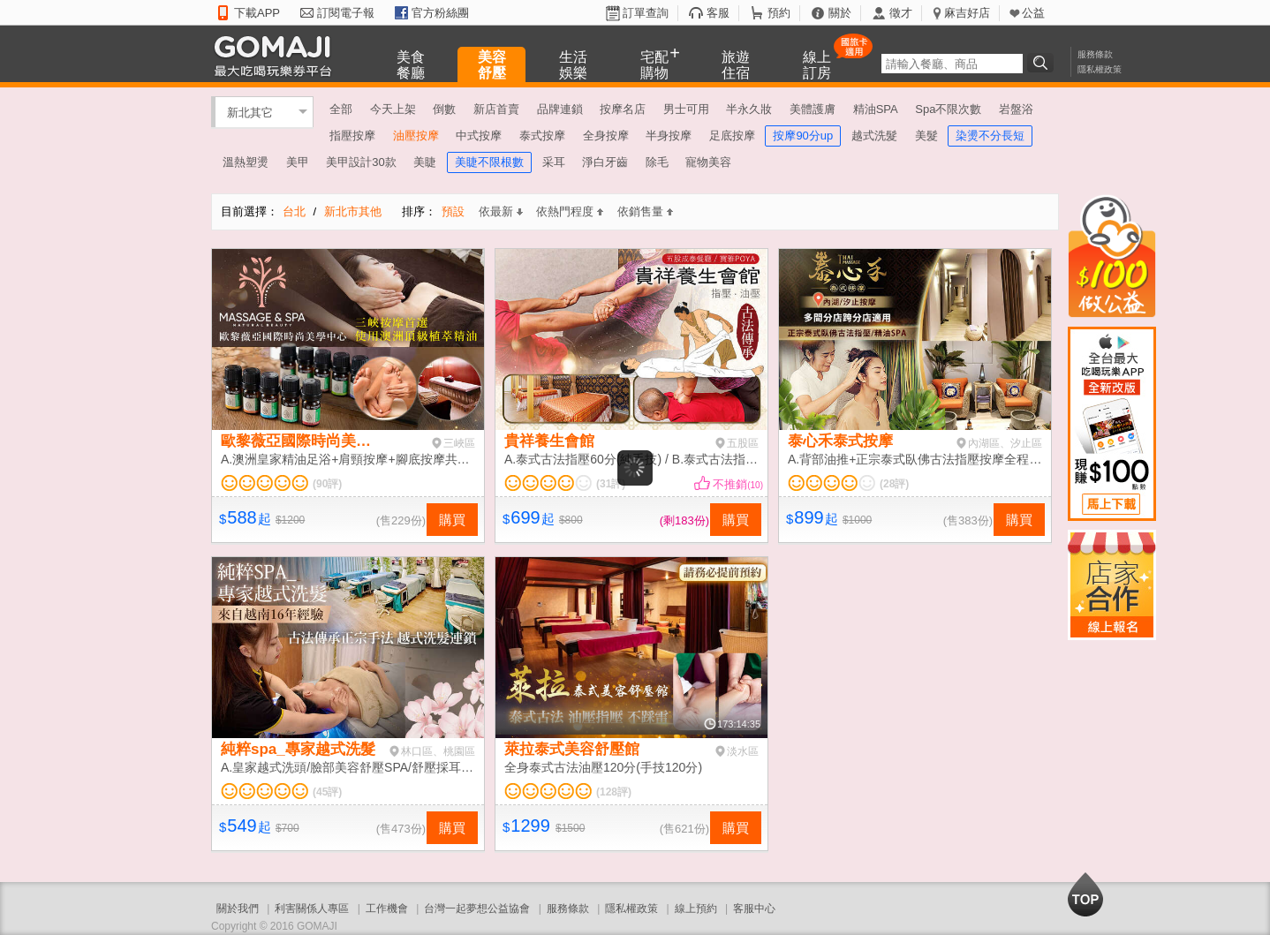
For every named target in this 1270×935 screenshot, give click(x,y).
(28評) (894, 484)
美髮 (926, 135)
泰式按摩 (542, 135)
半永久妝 (749, 109)
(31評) (610, 484)
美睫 (424, 162)
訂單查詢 (646, 12)
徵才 (900, 12)
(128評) (613, 792)
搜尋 (1043, 62)
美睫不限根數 (489, 162)
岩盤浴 (1016, 109)
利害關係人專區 (312, 908)
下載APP (257, 12)
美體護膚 (812, 109)
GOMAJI (277, 55)
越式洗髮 (874, 135)
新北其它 (250, 111)
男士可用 (686, 109)
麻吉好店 (967, 12)
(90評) (327, 484)
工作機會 (387, 908)
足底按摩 (732, 135)
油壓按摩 (416, 135)
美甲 (297, 162)
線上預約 (696, 908)
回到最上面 (1085, 894)
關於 (839, 12)
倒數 (444, 109)
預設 (453, 211)
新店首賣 (496, 109)
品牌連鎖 (560, 109)
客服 (718, 12)
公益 (1033, 12)
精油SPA (875, 109)
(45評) (327, 792)
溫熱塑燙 (245, 162)
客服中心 (754, 908)
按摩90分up (803, 135)
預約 (778, 12)
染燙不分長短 (990, 135)
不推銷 (738, 484)
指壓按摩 (352, 135)
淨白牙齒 (605, 162)
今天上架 (393, 109)
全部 (340, 109)
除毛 (657, 162)
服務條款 (1095, 54)
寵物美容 (708, 162)
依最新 (501, 211)
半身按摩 (669, 135)
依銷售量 (645, 211)
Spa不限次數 (948, 109)
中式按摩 (479, 135)
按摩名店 (623, 109)
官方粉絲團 (440, 12)
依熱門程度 (569, 211)
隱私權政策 (1099, 69)
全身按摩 (606, 135)
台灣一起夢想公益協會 (477, 908)
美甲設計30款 (361, 162)
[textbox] (952, 63)
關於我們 (237, 908)
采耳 (553, 162)
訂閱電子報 (345, 12)
